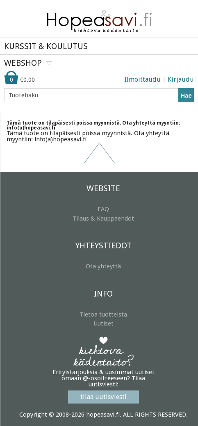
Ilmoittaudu (143, 79)
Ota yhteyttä (103, 266)
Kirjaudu (181, 79)
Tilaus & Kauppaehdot (103, 218)
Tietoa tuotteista (103, 314)
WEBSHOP (23, 63)
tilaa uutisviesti (103, 397)
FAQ (103, 209)
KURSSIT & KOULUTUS (46, 46)
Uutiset (103, 323)
